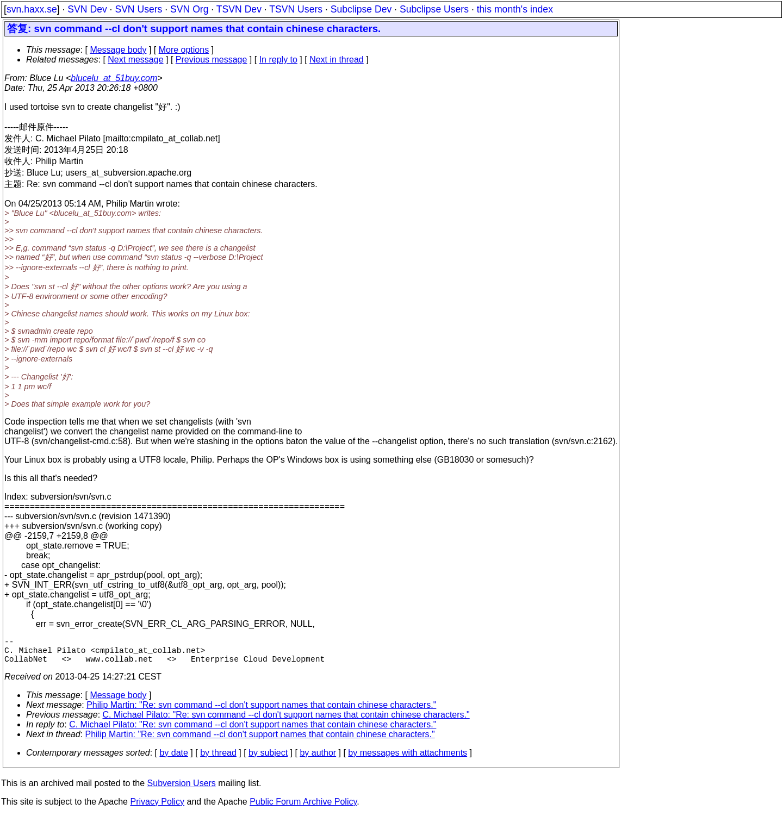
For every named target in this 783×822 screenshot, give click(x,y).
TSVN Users (295, 9)
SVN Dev (87, 9)
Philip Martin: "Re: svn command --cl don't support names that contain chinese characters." (261, 711)
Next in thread (336, 59)
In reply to (278, 59)
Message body (118, 49)
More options (184, 49)
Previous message (211, 59)
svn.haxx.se (32, 9)
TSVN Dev (239, 9)
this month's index (515, 9)
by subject (268, 759)
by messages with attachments (407, 759)
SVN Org (189, 9)
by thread (218, 759)
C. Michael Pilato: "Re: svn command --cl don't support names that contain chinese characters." (286, 721)
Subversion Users (181, 789)
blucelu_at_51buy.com (114, 78)
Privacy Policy (157, 808)
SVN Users (138, 9)
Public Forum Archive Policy (303, 808)
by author (318, 759)
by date (173, 759)
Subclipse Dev (361, 9)
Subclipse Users (434, 9)
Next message (135, 59)
